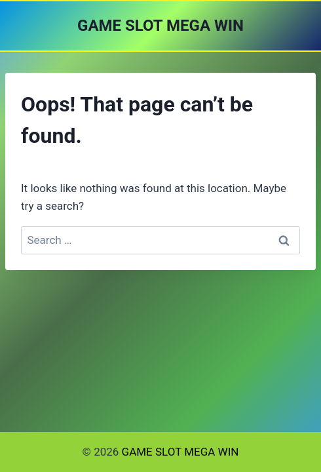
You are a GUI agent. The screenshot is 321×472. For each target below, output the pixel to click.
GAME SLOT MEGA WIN (180, 451)
